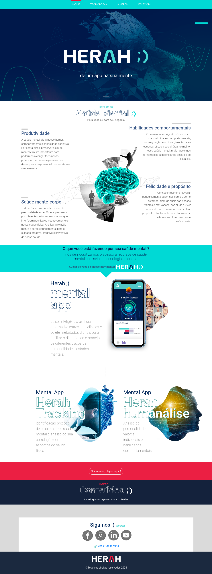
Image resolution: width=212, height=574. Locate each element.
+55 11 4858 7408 (108, 546)
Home (76, 4)
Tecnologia (98, 4)
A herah (122, 4)
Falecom (144, 4)
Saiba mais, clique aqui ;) (106, 471)
